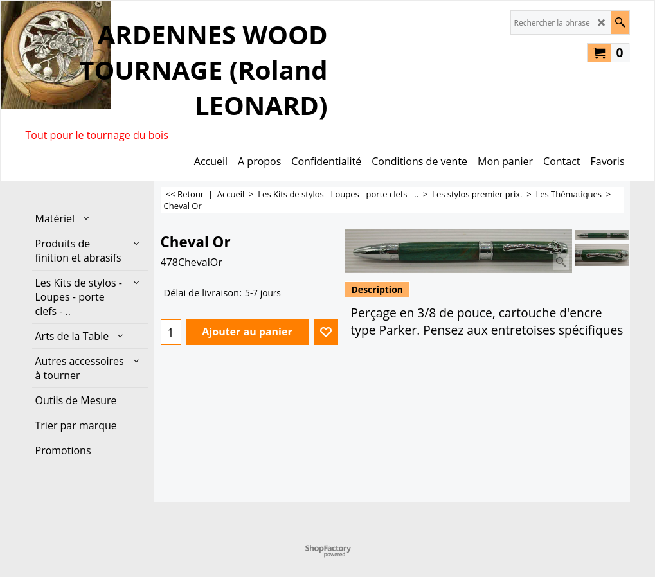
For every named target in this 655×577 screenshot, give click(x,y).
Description (378, 289)
